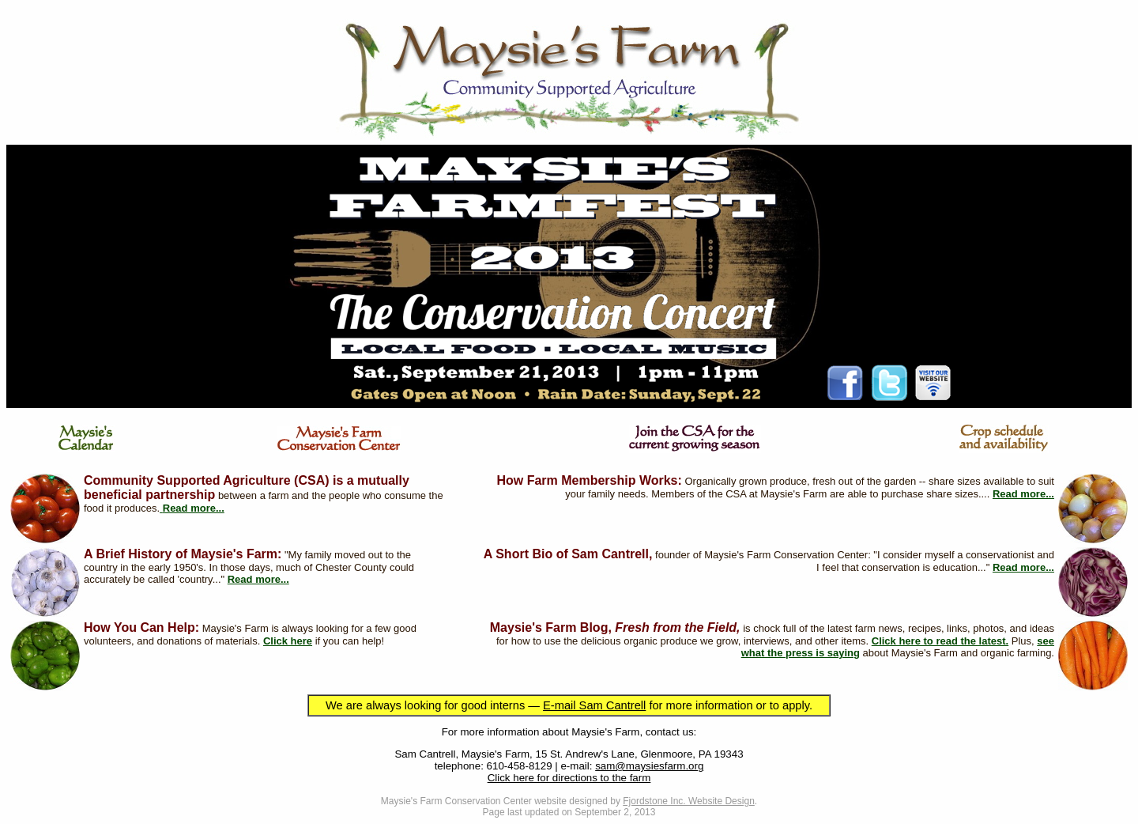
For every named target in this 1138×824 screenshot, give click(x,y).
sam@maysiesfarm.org (649, 766)
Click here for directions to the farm (569, 778)
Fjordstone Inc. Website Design (689, 801)
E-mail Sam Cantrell (594, 705)
